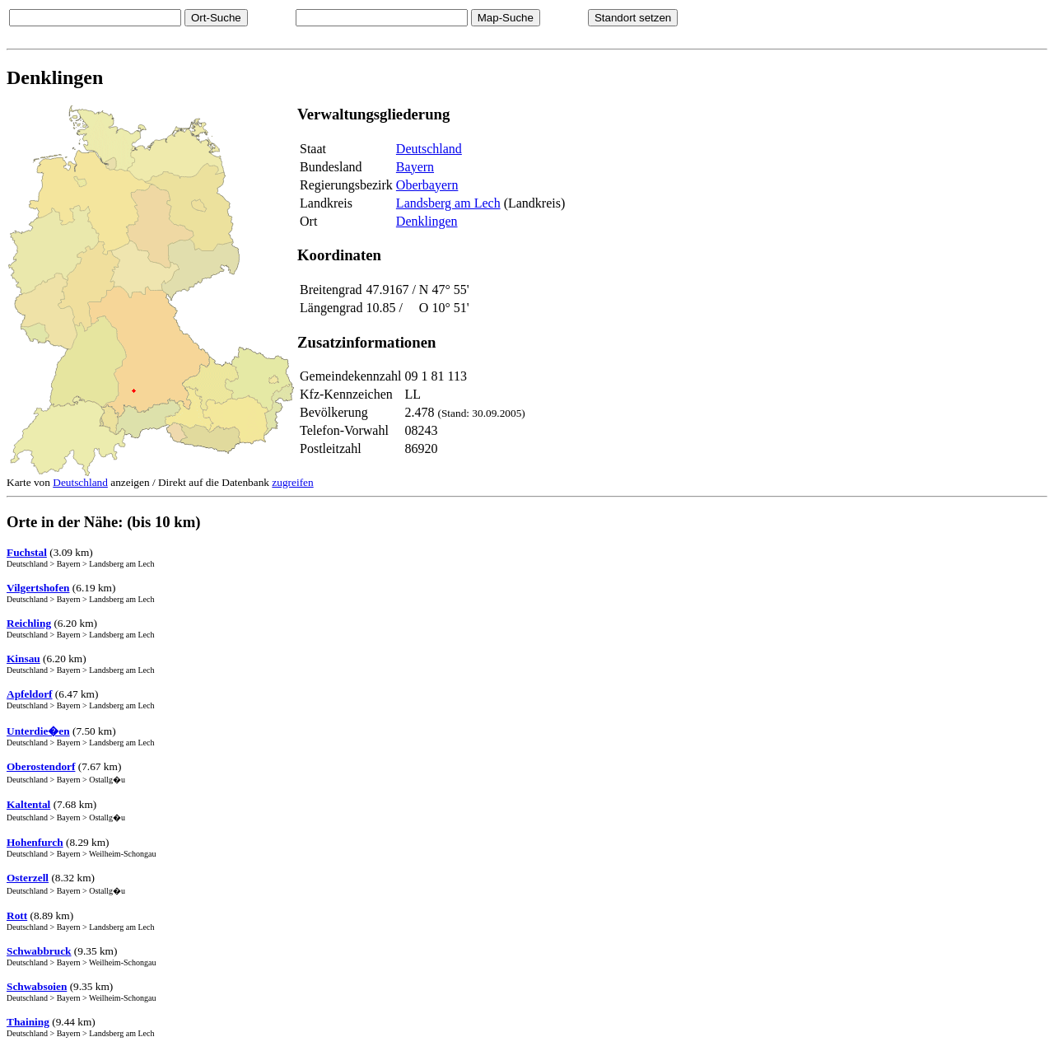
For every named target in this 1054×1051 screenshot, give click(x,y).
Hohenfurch (35, 842)
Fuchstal (27, 552)
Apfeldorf (30, 694)
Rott (17, 915)
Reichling (29, 623)
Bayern (415, 167)
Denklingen (427, 221)
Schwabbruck (39, 951)
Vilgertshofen (38, 588)
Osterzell (28, 877)
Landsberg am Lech (448, 203)
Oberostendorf (41, 766)
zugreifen (292, 482)
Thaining (28, 1022)
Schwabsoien (37, 986)
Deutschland (429, 149)
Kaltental (28, 804)
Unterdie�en (38, 731)
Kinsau (23, 658)
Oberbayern (427, 185)
